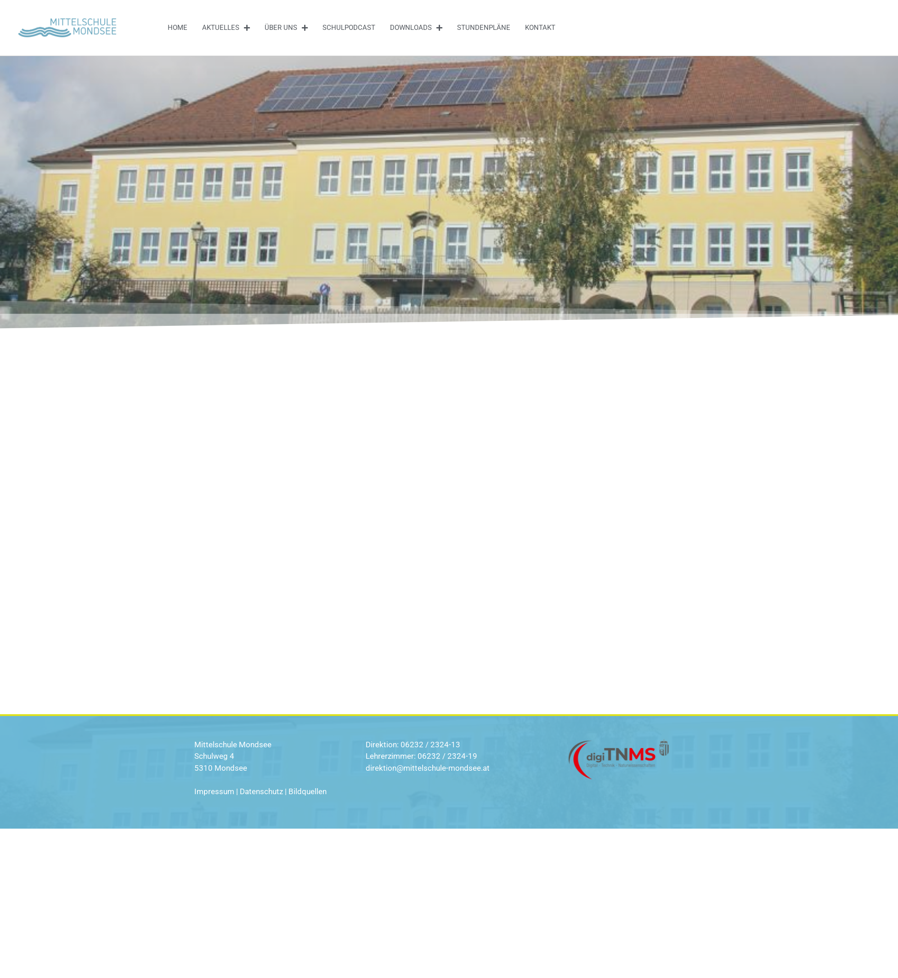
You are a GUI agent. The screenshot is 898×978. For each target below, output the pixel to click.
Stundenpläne (483, 27)
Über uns (286, 28)
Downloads (416, 28)
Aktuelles (226, 28)
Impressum (214, 791)
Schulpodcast (348, 27)
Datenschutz (261, 791)
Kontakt (540, 27)
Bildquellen (307, 791)
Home (177, 27)
